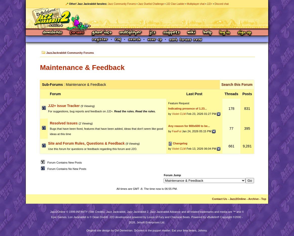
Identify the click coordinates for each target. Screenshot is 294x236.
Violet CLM (179, 113)
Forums (77, 33)
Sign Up (244, 33)
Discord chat (222, 4)
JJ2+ (209, 4)
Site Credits (96, 211)
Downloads (53, 33)
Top (263, 198)
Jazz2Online (237, 198)
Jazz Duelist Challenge (151, 4)
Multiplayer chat (196, 4)
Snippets (171, 33)
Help (207, 33)
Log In (224, 33)
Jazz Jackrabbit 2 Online (147, 18)
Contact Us (219, 198)
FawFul (176, 131)
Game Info (101, 33)
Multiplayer (130, 33)
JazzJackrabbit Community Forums (70, 52)
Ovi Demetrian (123, 230)
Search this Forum (237, 85)
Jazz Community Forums (122, 4)
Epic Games (59, 217)
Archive (253, 198)
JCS (152, 33)
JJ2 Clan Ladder (175, 4)
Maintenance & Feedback (82, 67)
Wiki (191, 33)
